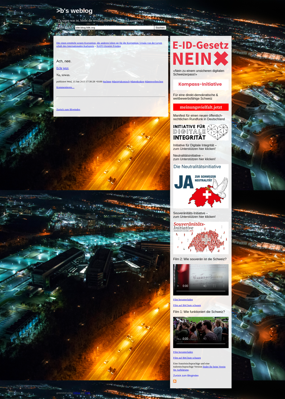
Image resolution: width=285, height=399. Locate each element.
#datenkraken (137, 81)
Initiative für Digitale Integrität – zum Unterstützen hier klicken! (195, 147)
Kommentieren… (65, 87)
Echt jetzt (62, 68)
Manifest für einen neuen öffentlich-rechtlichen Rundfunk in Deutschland (199, 117)
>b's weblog (74, 10)
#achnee (107, 81)
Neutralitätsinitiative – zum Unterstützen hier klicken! (194, 157)
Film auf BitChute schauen (187, 305)
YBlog (76, 392)
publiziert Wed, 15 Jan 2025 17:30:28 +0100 (79, 81)
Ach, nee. (63, 61)
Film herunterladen (183, 299)
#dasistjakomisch (121, 81)
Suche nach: (64, 27)
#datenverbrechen (154, 81)
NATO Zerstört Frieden (109, 46)
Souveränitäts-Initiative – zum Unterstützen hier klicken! (194, 214)
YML (88, 392)
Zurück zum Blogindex (186, 375)
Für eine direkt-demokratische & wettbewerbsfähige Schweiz (195, 96)
